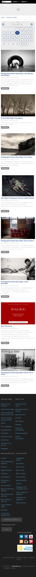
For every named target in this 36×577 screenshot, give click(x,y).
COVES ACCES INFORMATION (5, 514)
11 (30, 33)
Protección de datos (9, 557)
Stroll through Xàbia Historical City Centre (7, 413)
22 (17, 40)
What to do (19, 399)
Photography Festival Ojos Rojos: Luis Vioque (16, 157)
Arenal (3, 423)
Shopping (18, 424)
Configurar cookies (22, 557)
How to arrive (20, 467)
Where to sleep (20, 473)
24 (26, 40)
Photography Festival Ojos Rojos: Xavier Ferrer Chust (17, 373)
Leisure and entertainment (19, 429)
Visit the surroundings (19, 437)
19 (4, 40)
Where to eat (20, 470)
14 (13, 36)
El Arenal (3, 467)
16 (21, 36)
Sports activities (20, 414)
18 (30, 36)
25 (30, 40)
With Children (19, 421)
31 (26, 44)
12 (4, 36)
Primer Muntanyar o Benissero (7, 462)
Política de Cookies (28, 566)
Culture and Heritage (7, 409)
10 (26, 33)
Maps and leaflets (21, 480)
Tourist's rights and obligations (22, 493)
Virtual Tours (5, 440)
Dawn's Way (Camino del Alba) (21, 410)
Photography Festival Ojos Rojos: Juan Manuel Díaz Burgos (17, 74)
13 (8, 36)
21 (13, 40)
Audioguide (4, 448)
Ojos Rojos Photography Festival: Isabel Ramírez (17, 198)
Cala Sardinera (5, 477)
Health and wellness (21, 433)
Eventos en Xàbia (12, 17)
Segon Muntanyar (6, 470)
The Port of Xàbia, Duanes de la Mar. (6, 419)
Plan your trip (21, 453)
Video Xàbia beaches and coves (7, 495)
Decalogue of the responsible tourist (22, 488)
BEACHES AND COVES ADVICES (7, 490)
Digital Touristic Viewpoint (5, 405)
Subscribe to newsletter (11, 520)
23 (21, 40)
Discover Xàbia (6, 399)
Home (3, 17)
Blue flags (4, 510)
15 (17, 36)
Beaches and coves (8, 453)
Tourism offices (20, 477)
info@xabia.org (16, 566)
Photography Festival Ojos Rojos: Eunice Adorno (17, 241)
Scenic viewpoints (6, 426)
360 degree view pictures (6, 444)
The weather (20, 463)
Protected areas (6, 430)
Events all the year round (21, 405)
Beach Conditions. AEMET (6, 506)
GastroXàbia (4, 433)
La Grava (3, 458)
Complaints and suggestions (20, 498)
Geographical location (20, 459)
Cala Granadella (5, 485)
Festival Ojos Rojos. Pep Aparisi (12, 118)
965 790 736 (6, 566)
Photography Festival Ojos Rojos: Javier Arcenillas (14, 282)
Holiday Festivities (6, 437)
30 (21, 44)
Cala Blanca (4, 473)
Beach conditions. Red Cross (6, 500)
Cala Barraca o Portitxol (5, 481)
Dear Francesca (6, 326)
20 (8, 40)
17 (26, 36)
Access (7, 529)
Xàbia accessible (21, 503)
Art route (18, 418)
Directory (19, 484)
